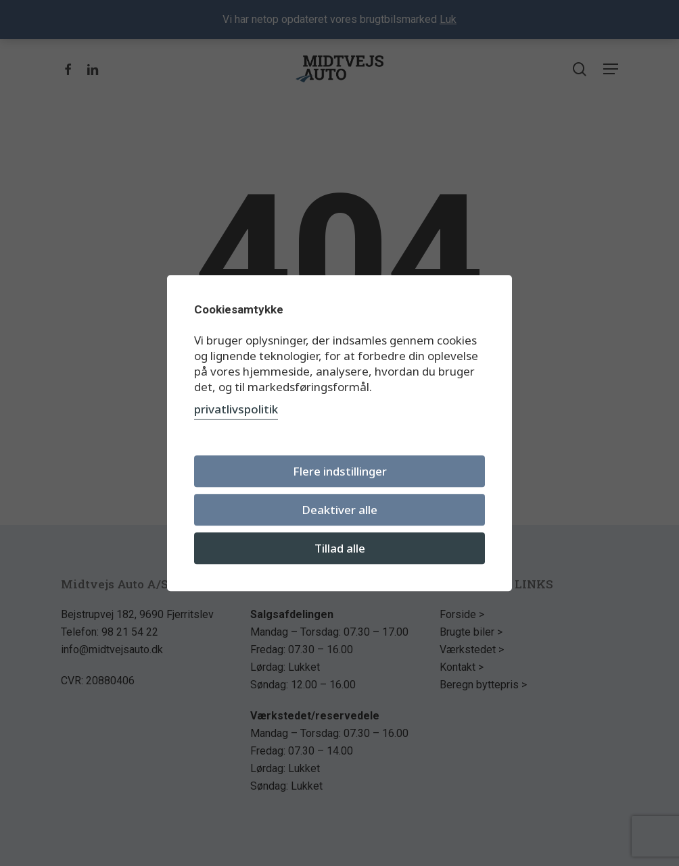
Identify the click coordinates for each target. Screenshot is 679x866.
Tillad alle (339, 548)
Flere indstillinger (340, 471)
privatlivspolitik (236, 409)
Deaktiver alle (339, 509)
